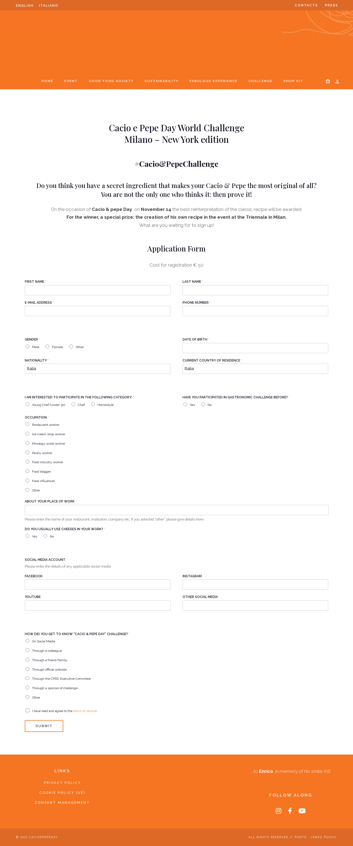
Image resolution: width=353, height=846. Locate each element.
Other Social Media (200, 597)
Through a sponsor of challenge (55, 688)
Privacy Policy (62, 783)
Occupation (37, 417)
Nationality (37, 360)
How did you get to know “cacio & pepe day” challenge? (77, 634)
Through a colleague (47, 651)
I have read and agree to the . (64, 711)
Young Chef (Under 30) (48, 405)
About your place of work (50, 501)
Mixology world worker (48, 443)
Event (71, 81)
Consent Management (62, 803)
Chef (81, 405)
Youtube (33, 597)
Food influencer (43, 481)
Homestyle (105, 405)
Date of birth (196, 339)
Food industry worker (47, 462)
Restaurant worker (45, 425)
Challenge (260, 81)
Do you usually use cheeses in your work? (65, 529)
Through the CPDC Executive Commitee (61, 679)
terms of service (85, 711)
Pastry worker (42, 453)
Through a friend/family (49, 660)
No (210, 405)
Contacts (306, 5)
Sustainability (162, 81)
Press (331, 5)
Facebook (34, 576)
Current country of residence (212, 360)
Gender (32, 339)
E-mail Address (39, 303)
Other (80, 347)
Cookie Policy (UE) (62, 793)
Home (47, 81)
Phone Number (197, 303)
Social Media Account (45, 560)
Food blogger (41, 471)
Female (57, 347)
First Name (35, 282)
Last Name (193, 282)
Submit (44, 726)
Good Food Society (111, 81)
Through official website (49, 669)
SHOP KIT (293, 81)
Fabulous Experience (213, 81)
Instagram (192, 576)
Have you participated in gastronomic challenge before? (236, 397)
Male (35, 347)
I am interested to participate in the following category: (79, 397)
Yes (192, 405)
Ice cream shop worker (48, 434)
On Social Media (43, 641)
